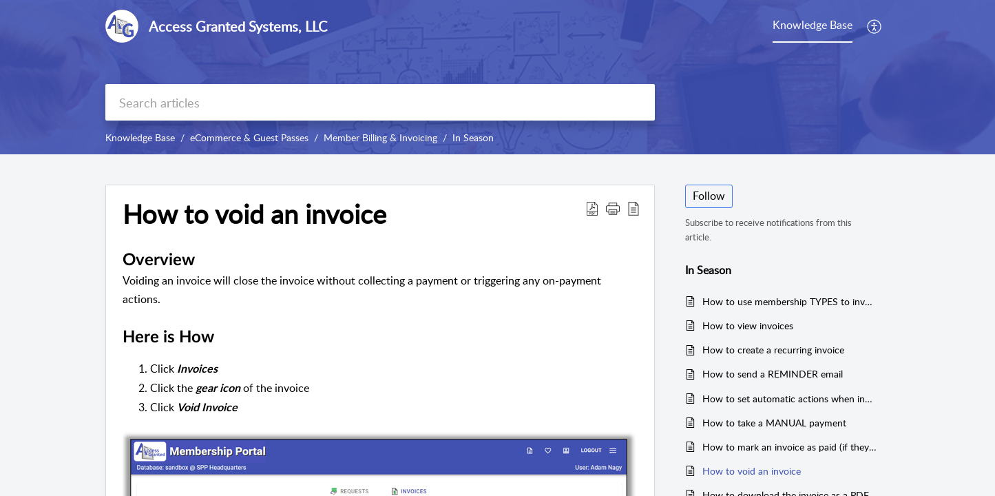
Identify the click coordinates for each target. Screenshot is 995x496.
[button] (874, 26)
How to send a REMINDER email (772, 373)
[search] (380, 102)
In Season (473, 137)
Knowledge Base (140, 137)
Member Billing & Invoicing (380, 137)
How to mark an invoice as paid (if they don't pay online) (789, 446)
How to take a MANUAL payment (774, 422)
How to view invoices (747, 325)
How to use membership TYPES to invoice (789, 301)
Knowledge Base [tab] (812, 24)
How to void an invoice (751, 470)
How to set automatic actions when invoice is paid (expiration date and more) (789, 398)
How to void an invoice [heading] (254, 214)
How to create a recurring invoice (773, 349)
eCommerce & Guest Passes (249, 137)
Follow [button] (709, 195)
